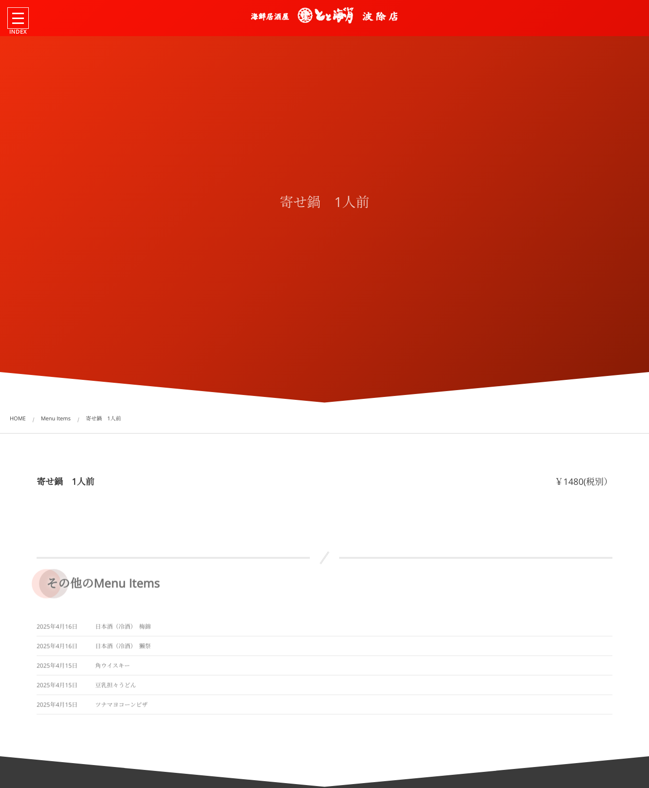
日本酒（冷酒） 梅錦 (123, 629)
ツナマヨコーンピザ (121, 707)
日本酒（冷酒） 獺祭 (123, 648)
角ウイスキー (112, 668)
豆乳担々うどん (115, 688)
